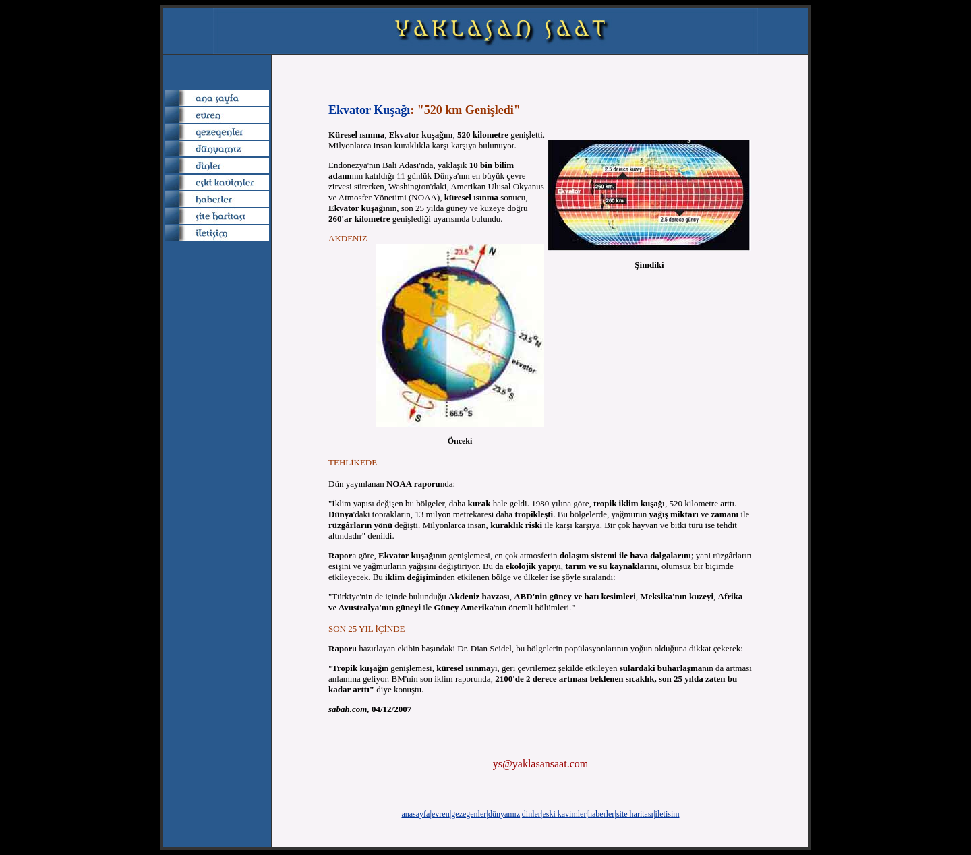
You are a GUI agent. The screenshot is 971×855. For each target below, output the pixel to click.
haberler (601, 814)
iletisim (667, 814)
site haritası (634, 814)
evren (441, 814)
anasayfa (415, 814)
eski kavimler (564, 814)
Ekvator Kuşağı (369, 110)
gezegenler (468, 814)
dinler (531, 814)
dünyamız (504, 814)
